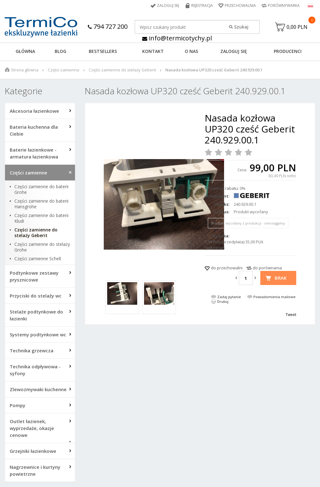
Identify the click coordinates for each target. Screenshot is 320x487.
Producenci (288, 51)
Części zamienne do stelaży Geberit (122, 70)
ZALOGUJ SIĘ (233, 51)
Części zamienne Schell (37, 259)
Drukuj (222, 301)
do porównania (267, 268)
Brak (281, 278)
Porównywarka (284, 5)
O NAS (191, 51)
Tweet (291, 314)
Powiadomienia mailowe (274, 296)
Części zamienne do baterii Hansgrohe (41, 204)
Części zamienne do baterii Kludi (41, 218)
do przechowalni (226, 268)
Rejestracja (202, 5)
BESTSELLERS (103, 51)
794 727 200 (108, 26)
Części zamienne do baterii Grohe (41, 189)
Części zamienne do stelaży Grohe (42, 247)
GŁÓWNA (25, 51)
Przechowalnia (240, 5)
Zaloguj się (168, 5)
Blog (60, 51)
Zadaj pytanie (229, 296)
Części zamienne (63, 70)
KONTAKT (153, 51)
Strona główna (24, 70)
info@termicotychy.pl (177, 38)
